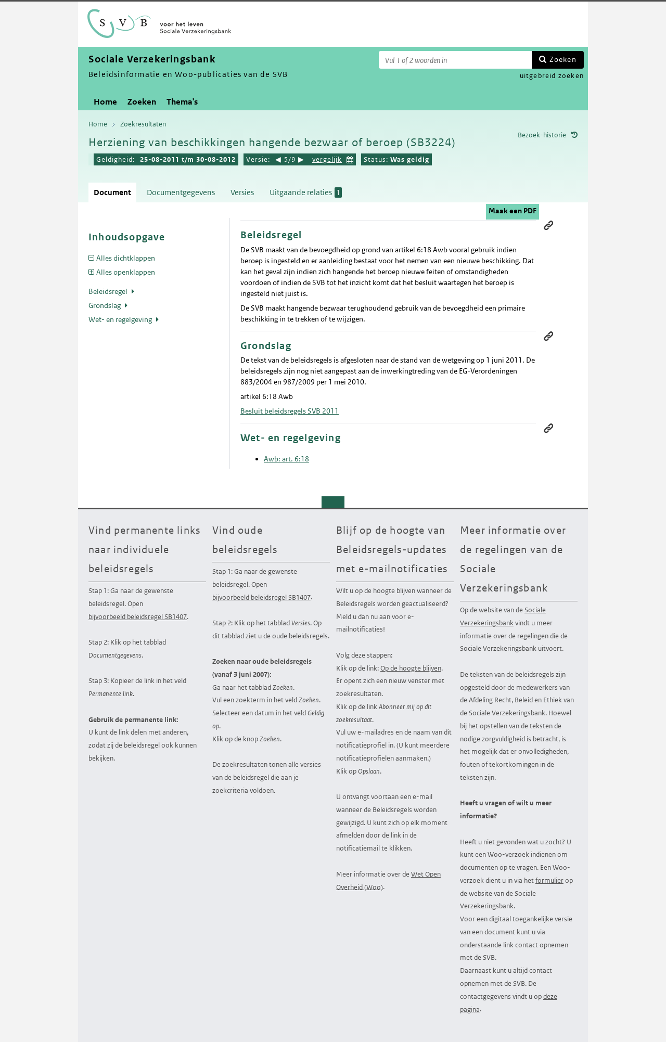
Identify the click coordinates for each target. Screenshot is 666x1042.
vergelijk (327, 159)
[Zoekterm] (455, 60)
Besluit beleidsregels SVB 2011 (289, 411)
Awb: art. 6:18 (286, 459)
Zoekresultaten (143, 124)
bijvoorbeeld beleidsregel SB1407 (137, 616)
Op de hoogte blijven (410, 668)
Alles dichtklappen (125, 258)
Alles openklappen (125, 272)
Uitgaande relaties (306, 192)
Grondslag (105, 305)
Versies (242, 192)
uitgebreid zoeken (552, 75)
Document (112, 192)
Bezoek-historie (542, 135)
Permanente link (548, 225)
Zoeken (563, 59)
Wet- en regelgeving (120, 319)
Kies (350, 158)
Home (105, 101)
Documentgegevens (181, 192)
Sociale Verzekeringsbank (503, 616)
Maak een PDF (512, 210)
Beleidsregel (108, 291)
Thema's (182, 101)
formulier (549, 880)
